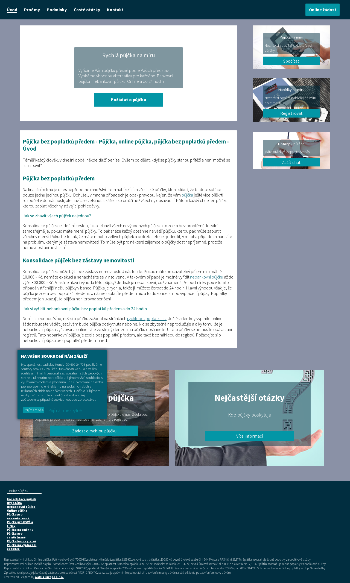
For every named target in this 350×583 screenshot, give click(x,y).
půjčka (187, 195)
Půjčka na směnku (20, 530)
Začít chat (291, 162)
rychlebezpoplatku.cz (147, 318)
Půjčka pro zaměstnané (16, 535)
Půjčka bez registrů (21, 541)
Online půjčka (17, 510)
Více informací (249, 436)
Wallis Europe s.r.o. (49, 577)
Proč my (32, 9)
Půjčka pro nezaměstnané (18, 516)
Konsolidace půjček (21, 499)
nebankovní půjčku (206, 277)
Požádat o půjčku (128, 99)
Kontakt (115, 9)
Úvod (12, 9)
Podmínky (57, 9)
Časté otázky (87, 9)
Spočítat (291, 61)
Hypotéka (14, 503)
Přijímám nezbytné (65, 410)
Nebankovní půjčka (21, 507)
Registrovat (291, 113)
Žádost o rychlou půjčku (94, 430)
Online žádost (322, 9)
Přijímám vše (33, 410)
